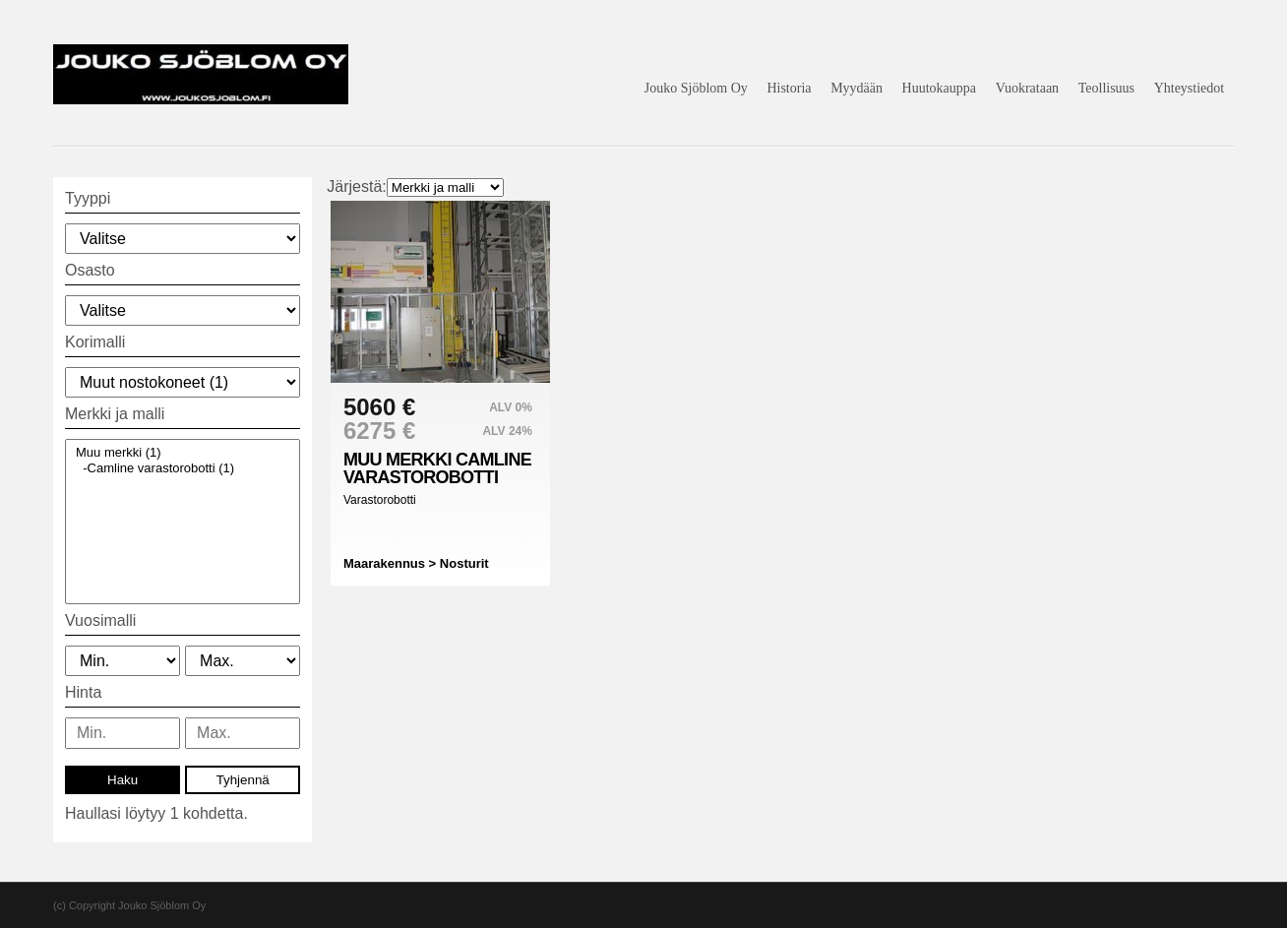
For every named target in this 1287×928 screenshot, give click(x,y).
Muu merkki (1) (182, 453)
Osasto (90, 270)
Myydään (856, 88)
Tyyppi (87, 198)
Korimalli (95, 342)
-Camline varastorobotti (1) (182, 468)
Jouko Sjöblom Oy (696, 88)
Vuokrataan (1027, 88)
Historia (788, 88)
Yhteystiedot (1189, 88)
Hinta (83, 692)
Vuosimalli (100, 620)
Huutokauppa (939, 88)
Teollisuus (1106, 88)
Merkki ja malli (114, 413)
